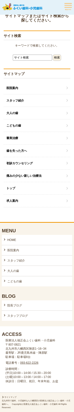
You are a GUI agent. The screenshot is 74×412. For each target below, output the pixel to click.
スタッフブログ (17, 315)
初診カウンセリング (19, 163)
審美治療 (12, 138)
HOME (11, 239)
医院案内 (12, 88)
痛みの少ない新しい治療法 (24, 175)
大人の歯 (12, 113)
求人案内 (12, 200)
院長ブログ (14, 305)
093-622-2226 (29, 362)
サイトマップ (10, 397)
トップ (10, 188)
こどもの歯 (13, 125)
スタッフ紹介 (15, 100)
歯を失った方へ (16, 150)
